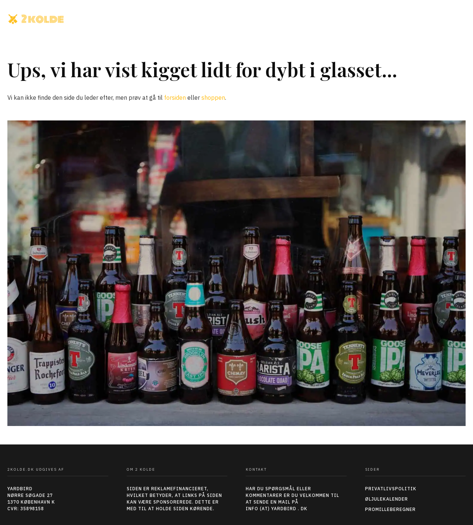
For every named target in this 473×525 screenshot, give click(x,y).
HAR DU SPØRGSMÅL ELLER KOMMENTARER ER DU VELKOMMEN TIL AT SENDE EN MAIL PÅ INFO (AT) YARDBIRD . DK (292, 498)
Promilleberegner (390, 509)
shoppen (213, 97)
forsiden (175, 97)
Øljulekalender (386, 499)
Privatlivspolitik (390, 488)
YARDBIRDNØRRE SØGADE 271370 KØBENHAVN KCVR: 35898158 (31, 498)
